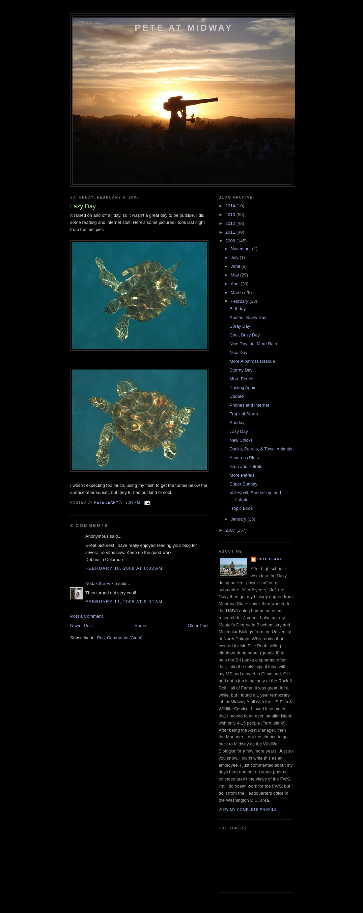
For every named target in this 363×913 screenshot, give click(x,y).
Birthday (237, 308)
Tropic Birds (241, 508)
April (236, 283)
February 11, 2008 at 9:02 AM (124, 601)
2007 (230, 530)
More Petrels (241, 378)
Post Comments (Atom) (120, 637)
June (236, 266)
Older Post (198, 625)
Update (236, 396)
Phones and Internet (249, 405)
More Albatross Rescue (252, 361)
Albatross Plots (244, 457)
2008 (230, 240)
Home (140, 625)
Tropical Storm (243, 413)
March (237, 292)
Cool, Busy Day (244, 334)
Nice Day (238, 352)
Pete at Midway (184, 28)
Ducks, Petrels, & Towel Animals (260, 448)
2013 (230, 214)
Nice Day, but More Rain (253, 343)
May (235, 274)
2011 (230, 232)
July (235, 257)
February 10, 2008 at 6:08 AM (124, 568)
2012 (230, 223)
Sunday (236, 422)
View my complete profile (248, 810)
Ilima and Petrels (245, 466)
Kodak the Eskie (101, 583)
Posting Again (242, 387)
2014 (230, 205)
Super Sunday (243, 484)
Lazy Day (238, 431)
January (239, 519)
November (241, 248)
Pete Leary (269, 559)
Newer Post (81, 625)
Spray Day (239, 326)
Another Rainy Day (247, 317)
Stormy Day (240, 370)
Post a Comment (86, 616)
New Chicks (241, 440)
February (240, 301)
